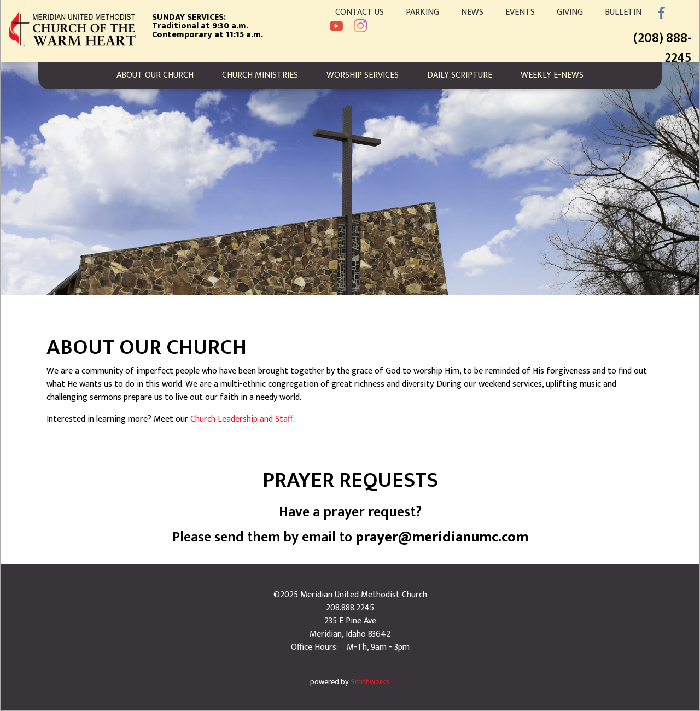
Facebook (661, 12)
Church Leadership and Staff (241, 419)
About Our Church (155, 75)
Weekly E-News (552, 75)
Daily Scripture (459, 75)
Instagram (360, 25)
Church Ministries (260, 75)
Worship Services (362, 75)
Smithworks (370, 682)
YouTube (336, 25)
